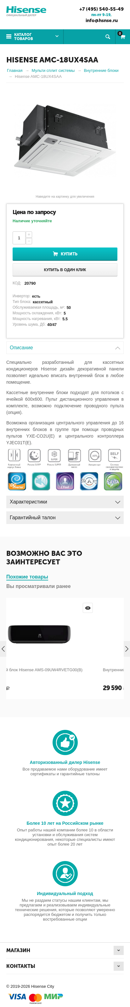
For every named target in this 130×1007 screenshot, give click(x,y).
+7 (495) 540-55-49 (101, 9)
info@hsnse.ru (102, 20)
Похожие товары (27, 576)
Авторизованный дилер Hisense (65, 762)
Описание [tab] (65, 346)
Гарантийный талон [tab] (65, 516)
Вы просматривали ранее (38, 586)
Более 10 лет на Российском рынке (64, 823)
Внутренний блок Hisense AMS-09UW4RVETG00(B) (59, 669)
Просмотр (114, 608)
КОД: (17, 283)
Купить (69, 254)
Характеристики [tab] (65, 500)
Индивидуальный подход (65, 893)
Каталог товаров (23, 36)
